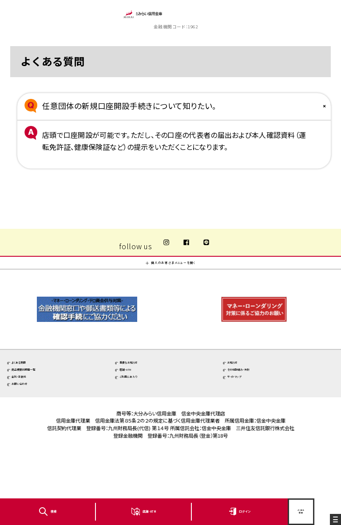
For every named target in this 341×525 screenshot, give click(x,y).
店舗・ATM (140, 403)
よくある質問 (35, 391)
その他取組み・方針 (260, 403)
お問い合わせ (36, 429)
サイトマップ (250, 416)
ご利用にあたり (146, 416)
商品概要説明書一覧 (46, 403)
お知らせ (245, 391)
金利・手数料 (35, 416)
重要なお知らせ (147, 391)
